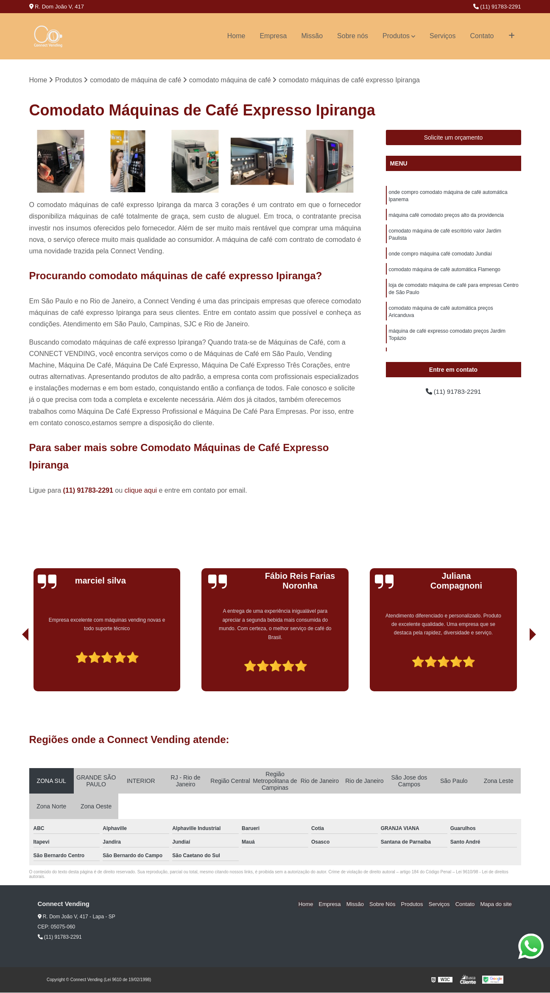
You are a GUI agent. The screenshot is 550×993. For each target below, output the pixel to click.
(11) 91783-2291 (497, 6)
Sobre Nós (388, 904)
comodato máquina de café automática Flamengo (445, 272)
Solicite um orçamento (453, 138)
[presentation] (13, 667)
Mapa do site (496, 904)
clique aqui (141, 490)
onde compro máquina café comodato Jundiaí (440, 256)
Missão (312, 35)
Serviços (442, 35)
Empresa (273, 35)
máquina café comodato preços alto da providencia (446, 216)
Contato (482, 35)
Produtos (396, 35)
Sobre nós (352, 35)
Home (236, 35)
